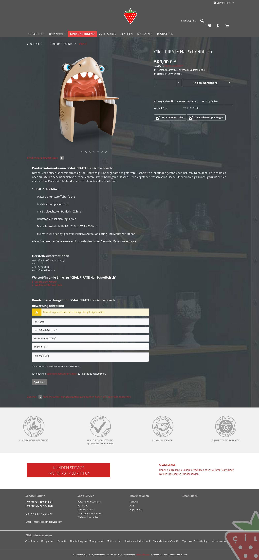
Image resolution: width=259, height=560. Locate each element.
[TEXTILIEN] (126, 34)
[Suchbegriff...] (193, 20)
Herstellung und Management (87, 541)
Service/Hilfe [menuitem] (222, 2)
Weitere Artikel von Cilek (47, 285)
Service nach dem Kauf (137, 541)
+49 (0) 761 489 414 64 (69, 473)
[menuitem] (193, 22)
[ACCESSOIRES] (107, 34)
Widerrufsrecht (85, 509)
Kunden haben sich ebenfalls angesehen (108, 396)
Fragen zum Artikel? (44, 281)
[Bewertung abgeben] (90, 346)
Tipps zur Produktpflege (195, 541)
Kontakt (134, 501)
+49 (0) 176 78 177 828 (39, 505)
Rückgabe (82, 505)
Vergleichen (162, 101)
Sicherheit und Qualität (166, 541)
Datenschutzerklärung (89, 513)
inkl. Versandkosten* (173, 65)
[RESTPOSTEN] (165, 34)
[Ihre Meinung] (90, 357)
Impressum (136, 509)
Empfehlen (210, 101)
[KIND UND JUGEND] (82, 34)
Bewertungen (53, 157)
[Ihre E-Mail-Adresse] (90, 330)
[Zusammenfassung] (90, 338)
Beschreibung (34, 157)
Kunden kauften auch (73, 396)
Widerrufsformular (87, 517)
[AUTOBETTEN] (36, 34)
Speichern (39, 382)
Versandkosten (143, 554)
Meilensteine (114, 541)
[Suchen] (202, 20)
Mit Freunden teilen (170, 118)
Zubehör (35, 396)
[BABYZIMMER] (57, 34)
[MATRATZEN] (145, 34)
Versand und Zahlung (89, 501)
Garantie (62, 541)
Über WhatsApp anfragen (206, 118)
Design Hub (47, 541)
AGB (132, 505)
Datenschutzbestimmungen (61, 373)
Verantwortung (220, 541)
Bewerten (190, 101)
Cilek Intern (31, 541)
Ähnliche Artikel (51, 396)
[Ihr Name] (90, 321)
